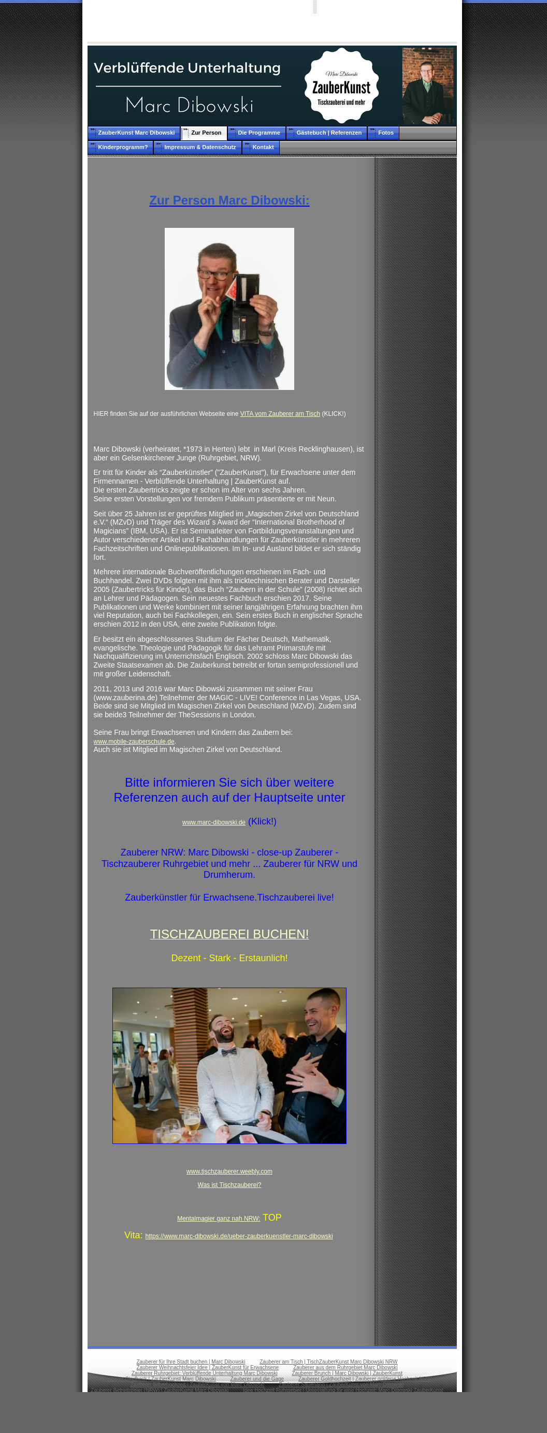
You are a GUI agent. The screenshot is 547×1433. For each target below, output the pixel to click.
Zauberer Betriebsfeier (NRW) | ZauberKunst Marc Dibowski (159, 1390)
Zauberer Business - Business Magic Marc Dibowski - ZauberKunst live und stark (350, 1419)
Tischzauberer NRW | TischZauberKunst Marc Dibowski (273, 1424)
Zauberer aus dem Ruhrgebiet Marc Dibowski (345, 1367)
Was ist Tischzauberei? (230, 1185)
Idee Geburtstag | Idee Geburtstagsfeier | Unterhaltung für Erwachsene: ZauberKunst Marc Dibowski (267, 1402)
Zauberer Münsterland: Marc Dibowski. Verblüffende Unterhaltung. (167, 1419)
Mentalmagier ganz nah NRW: (218, 1218)
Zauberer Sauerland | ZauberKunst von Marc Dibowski (341, 1384)
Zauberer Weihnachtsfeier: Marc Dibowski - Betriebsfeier (267, 1407)
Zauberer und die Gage (257, 1379)
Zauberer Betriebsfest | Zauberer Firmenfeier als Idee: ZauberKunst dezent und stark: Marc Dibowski (266, 1396)
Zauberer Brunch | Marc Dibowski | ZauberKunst (347, 1373)
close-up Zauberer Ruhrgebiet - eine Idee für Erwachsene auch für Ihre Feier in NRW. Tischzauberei (267, 1413)
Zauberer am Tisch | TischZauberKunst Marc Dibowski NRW (328, 1362)
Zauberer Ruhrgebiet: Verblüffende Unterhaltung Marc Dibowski (205, 1373)
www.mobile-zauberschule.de (134, 741)
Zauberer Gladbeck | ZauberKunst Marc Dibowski (159, 1379)
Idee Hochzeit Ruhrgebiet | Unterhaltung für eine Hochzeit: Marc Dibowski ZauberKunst (343, 1390)
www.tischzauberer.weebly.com (229, 1171)
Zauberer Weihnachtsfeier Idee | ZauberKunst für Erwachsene (208, 1367)
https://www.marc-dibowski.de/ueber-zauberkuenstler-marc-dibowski (239, 1236)
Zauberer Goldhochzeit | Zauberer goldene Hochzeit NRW (364, 1379)
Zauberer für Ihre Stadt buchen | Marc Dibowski (190, 1362)
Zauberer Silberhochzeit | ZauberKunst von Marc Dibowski (197, 1384)
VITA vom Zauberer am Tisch (280, 413)
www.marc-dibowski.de (214, 822)
